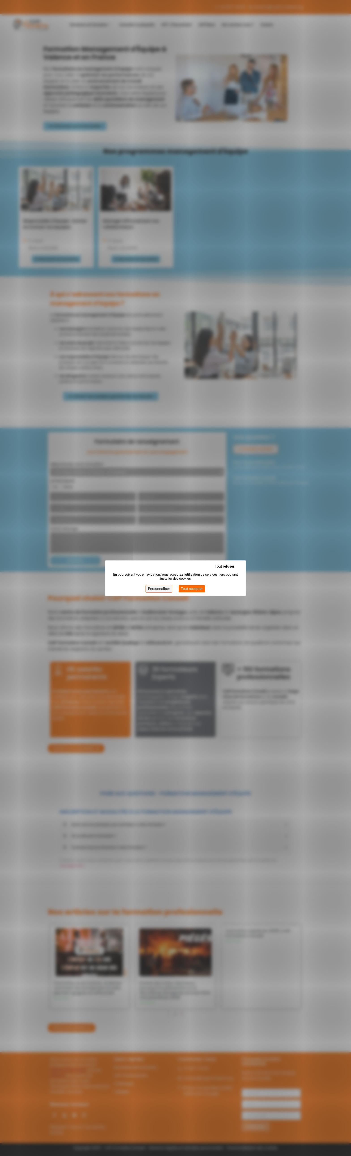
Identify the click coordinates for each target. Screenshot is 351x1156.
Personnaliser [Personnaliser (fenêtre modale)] (159, 589)
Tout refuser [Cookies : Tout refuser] (224, 566)
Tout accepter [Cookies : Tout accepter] (192, 589)
